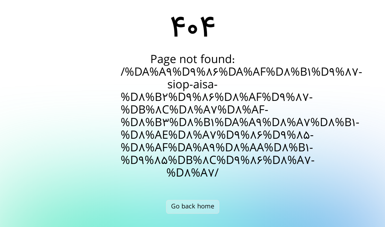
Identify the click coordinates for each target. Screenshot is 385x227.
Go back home (192, 207)
